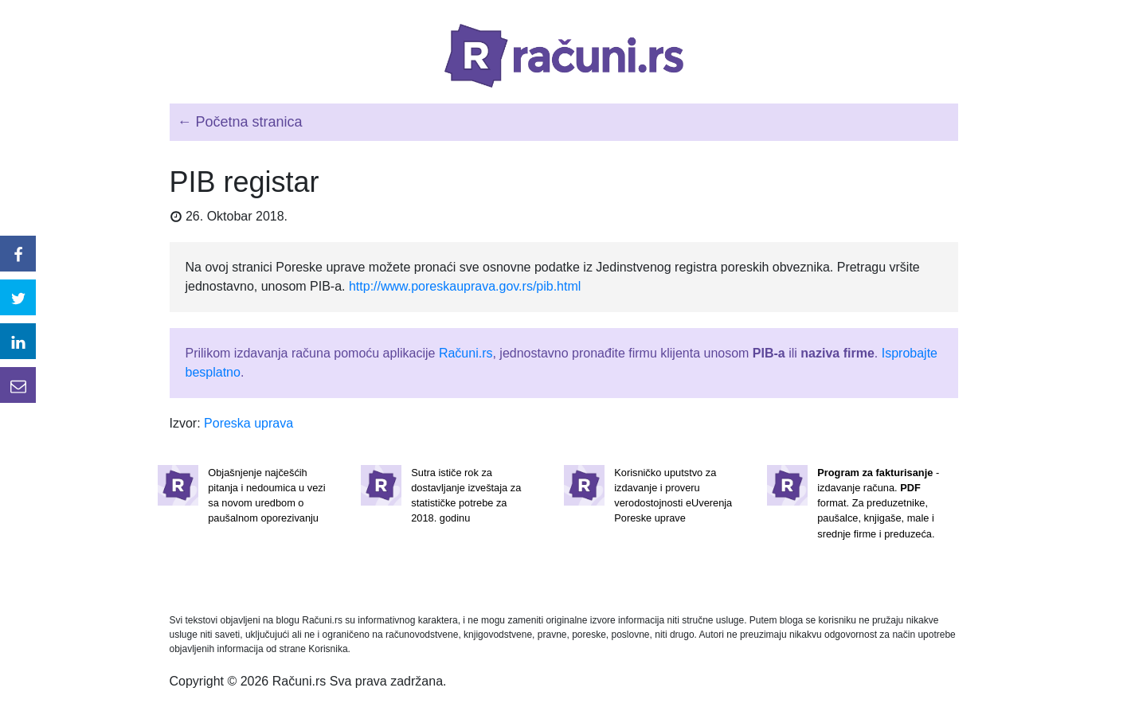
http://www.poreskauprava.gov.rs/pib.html (465, 286)
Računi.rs (466, 353)
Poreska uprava (248, 423)
